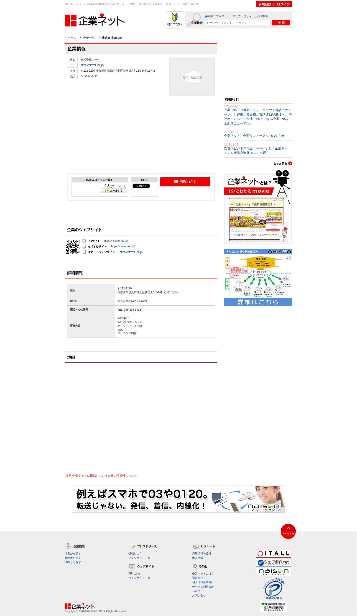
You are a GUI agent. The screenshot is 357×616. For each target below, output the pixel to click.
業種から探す (73, 557)
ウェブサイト (246, 16)
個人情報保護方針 (203, 582)
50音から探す (73, 562)
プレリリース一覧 (139, 557)
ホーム (72, 37)
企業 (210, 16)
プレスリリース (225, 16)
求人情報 (197, 557)
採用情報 (263, 16)
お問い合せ (199, 595)
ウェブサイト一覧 (139, 578)
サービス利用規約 (203, 586)
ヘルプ (196, 591)
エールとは (118, 186)
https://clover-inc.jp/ (92, 65)
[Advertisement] (101, 135)
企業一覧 (89, 37)
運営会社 (197, 578)
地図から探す (73, 553)
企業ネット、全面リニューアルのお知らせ (254, 136)
